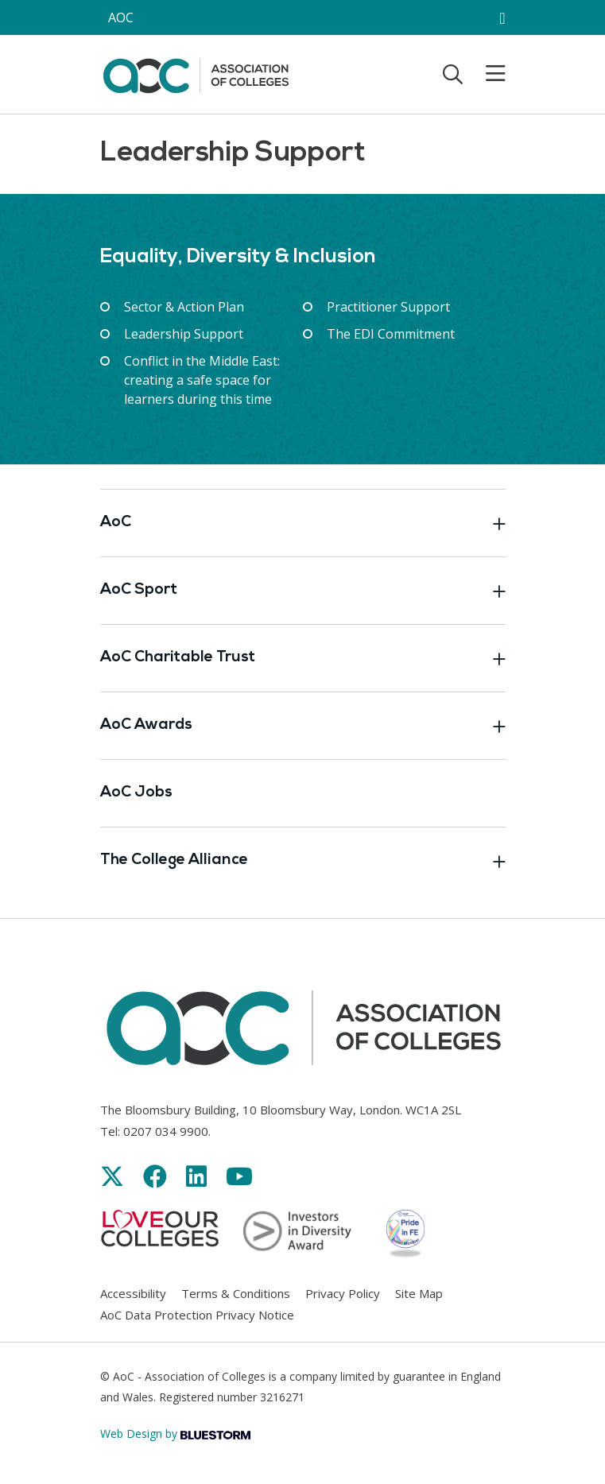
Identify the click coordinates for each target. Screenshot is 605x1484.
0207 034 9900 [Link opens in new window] (165, 1131)
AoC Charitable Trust (303, 658)
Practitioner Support (388, 307)
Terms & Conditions (235, 1293)
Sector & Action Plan (184, 307)
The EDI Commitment (391, 334)
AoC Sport (303, 591)
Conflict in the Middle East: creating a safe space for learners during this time (202, 380)
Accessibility (133, 1293)
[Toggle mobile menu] (486, 74)
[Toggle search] (453, 74)
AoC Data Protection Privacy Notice (197, 1315)
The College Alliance (303, 861)
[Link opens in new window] (112, 1176)
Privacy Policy (342, 1293)
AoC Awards (303, 726)
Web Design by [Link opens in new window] (175, 1433)
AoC (303, 523)
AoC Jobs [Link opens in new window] (136, 792)
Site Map (419, 1293)
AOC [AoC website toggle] (121, 17)
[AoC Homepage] (195, 73)
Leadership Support (183, 334)
